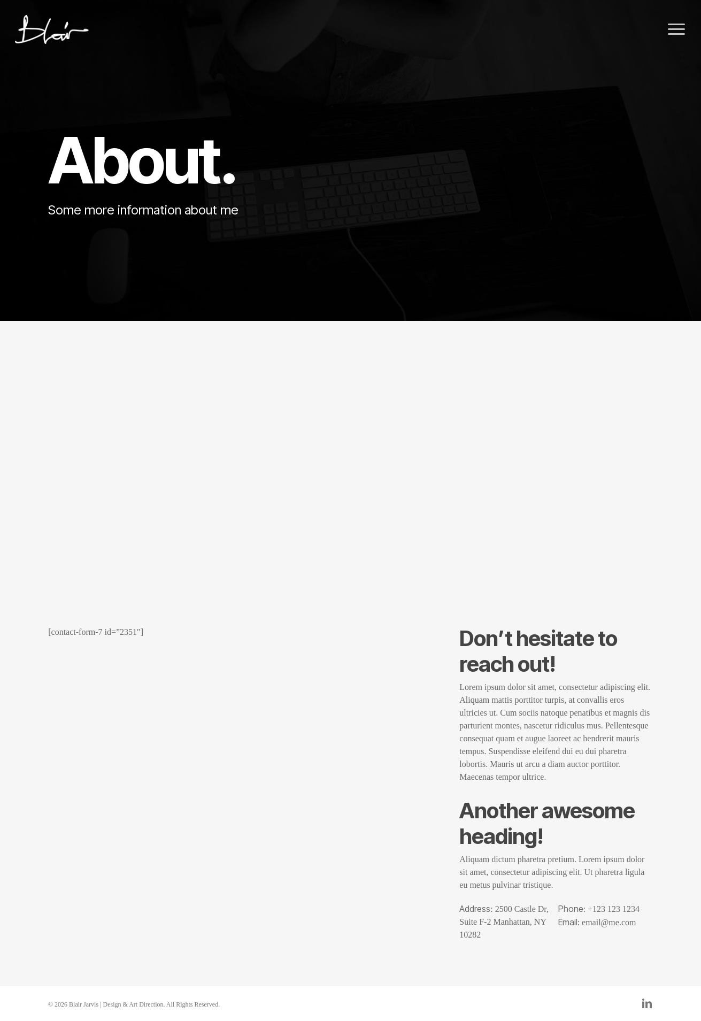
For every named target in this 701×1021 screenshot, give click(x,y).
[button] (677, 29)
